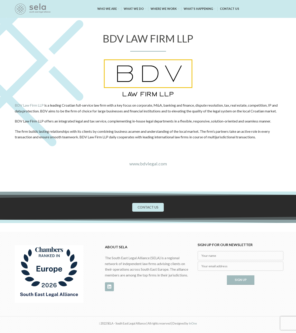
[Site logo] (33, 8)
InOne (193, 323)
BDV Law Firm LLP (29, 105)
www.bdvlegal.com (148, 163)
